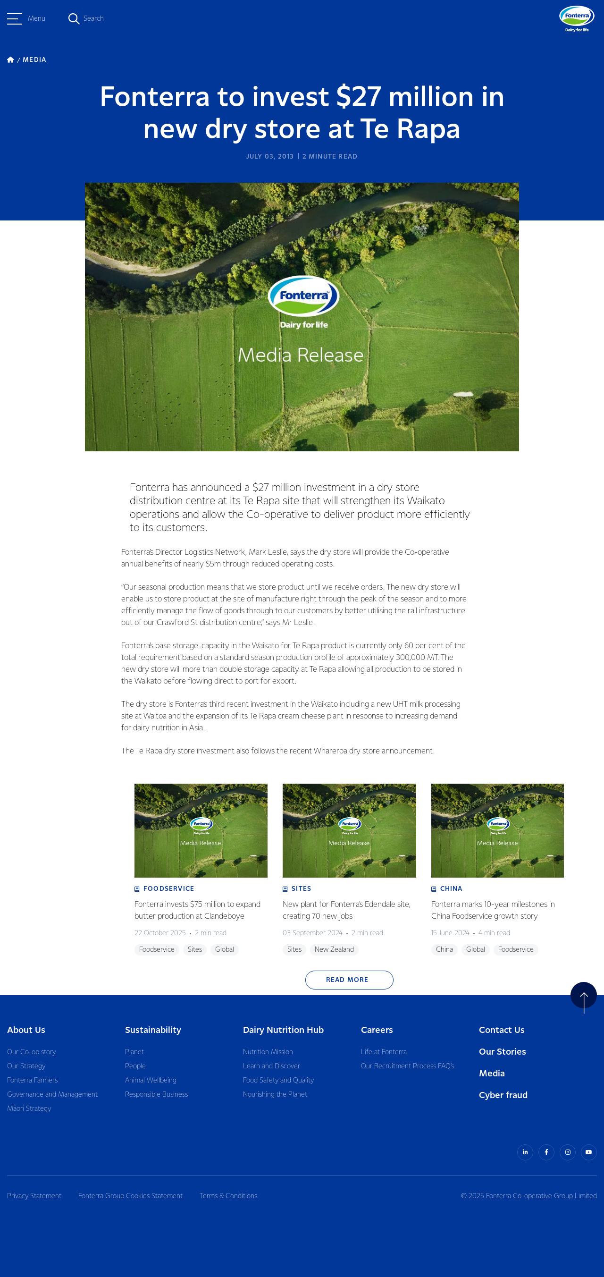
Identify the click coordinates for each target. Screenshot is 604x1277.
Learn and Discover (271, 1066)
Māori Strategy (29, 1109)
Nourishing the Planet (275, 1094)
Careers (377, 1030)
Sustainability (153, 1030)
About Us (26, 1030)
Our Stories (502, 1052)
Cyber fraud (503, 1095)
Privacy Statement (34, 1196)
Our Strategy (26, 1066)
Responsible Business (156, 1094)
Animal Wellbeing (150, 1080)
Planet (134, 1052)
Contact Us (502, 1030)
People (135, 1066)
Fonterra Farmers (32, 1080)
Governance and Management (52, 1094)
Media (492, 1073)
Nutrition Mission (268, 1052)
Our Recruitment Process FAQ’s (407, 1066)
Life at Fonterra (384, 1052)
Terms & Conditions (228, 1196)
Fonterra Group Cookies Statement (130, 1196)
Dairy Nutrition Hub (283, 1030)
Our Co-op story (31, 1052)
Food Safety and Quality (278, 1080)
